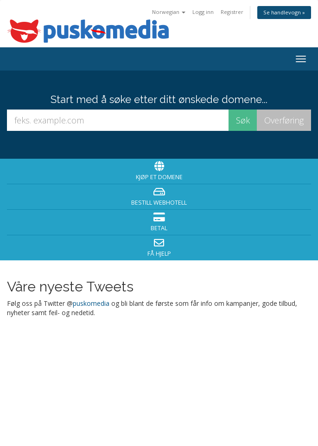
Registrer (232, 11)
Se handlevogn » (284, 12)
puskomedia (91, 303)
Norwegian (168, 11)
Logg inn (203, 11)
